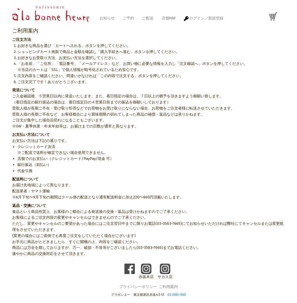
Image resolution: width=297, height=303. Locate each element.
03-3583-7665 (176, 295)
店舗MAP (169, 18)
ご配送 (147, 18)
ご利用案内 (168, 286)
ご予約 (128, 18)
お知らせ (107, 18)
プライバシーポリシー (138, 286)
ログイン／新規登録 (203, 18)
